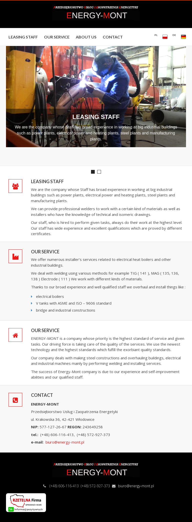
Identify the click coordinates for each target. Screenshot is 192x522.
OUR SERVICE (57, 36)
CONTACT (113, 36)
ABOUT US (86, 36)
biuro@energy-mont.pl (65, 442)
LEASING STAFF (23, 36)
